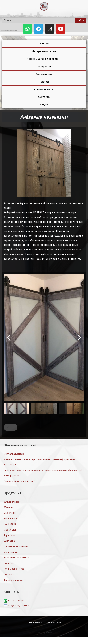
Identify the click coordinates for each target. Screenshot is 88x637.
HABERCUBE (10, 524)
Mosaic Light (10, 529)
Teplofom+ (9, 535)
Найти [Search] (80, 20)
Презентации (43, 74)
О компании (44, 89)
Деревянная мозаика (16, 546)
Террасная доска (13, 579)
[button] (8, 337)
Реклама (9, 574)
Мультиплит (11, 551)
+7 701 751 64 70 (15, 600)
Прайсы (44, 81)
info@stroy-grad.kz (16, 605)
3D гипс (8, 507)
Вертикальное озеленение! (19, 481)
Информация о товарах (44, 59)
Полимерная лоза (14, 568)
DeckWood (10, 512)
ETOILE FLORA (11, 518)
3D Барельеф (11, 475)
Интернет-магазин (44, 51)
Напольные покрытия (16, 557)
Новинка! (9, 563)
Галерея (44, 66)
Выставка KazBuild (14, 453)
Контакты (44, 97)
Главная (44, 43)
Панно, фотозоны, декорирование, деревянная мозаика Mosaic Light (43, 469)
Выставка (9, 540)
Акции (44, 104)
